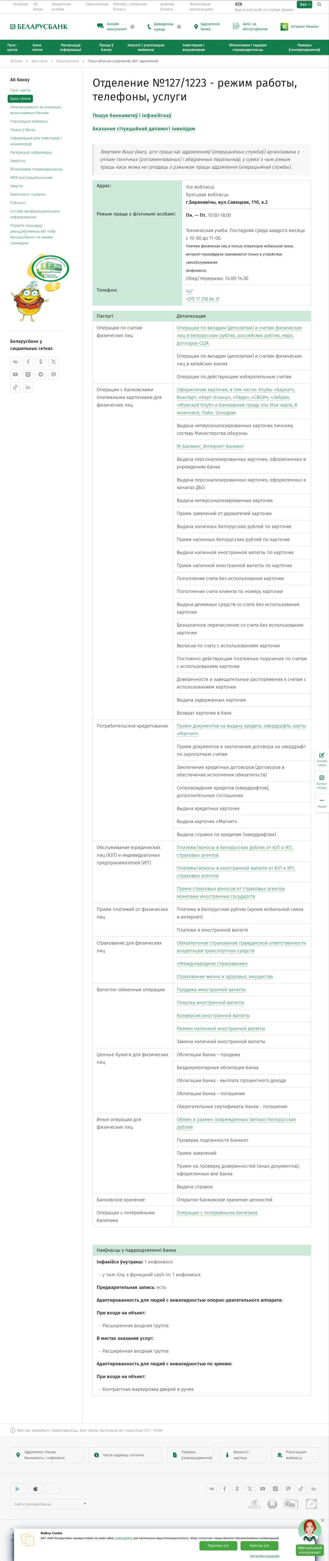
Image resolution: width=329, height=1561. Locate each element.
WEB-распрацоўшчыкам (31, 177)
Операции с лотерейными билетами (217, 1213)
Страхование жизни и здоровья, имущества (225, 976)
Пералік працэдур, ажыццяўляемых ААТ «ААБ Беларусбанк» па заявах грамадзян (33, 234)
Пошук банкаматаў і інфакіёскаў (132, 115)
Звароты (18, 160)
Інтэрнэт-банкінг (305, 26)
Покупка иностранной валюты (210, 1002)
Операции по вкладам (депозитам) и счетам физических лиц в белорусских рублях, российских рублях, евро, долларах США (239, 335)
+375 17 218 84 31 (203, 299)
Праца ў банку (22, 129)
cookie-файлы (124, 1538)
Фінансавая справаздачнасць (36, 169)
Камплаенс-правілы (28, 194)
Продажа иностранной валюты (211, 989)
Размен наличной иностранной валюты (221, 1028)
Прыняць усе (218, 1546)
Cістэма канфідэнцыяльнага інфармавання (35, 214)
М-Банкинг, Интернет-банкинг (210, 446)
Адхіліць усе (259, 1546)
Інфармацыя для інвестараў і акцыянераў (36, 141)
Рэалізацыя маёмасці (29, 121)
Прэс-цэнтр (20, 90)
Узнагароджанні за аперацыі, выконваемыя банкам (36, 110)
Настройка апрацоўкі (265, 1556)
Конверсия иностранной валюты (213, 1015)
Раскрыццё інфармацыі (31, 152)
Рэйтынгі (18, 202)
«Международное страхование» (212, 963)
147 (189, 291)
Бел (303, 4)
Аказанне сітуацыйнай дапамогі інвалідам (144, 129)
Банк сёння (20, 98)
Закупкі (16, 186)
